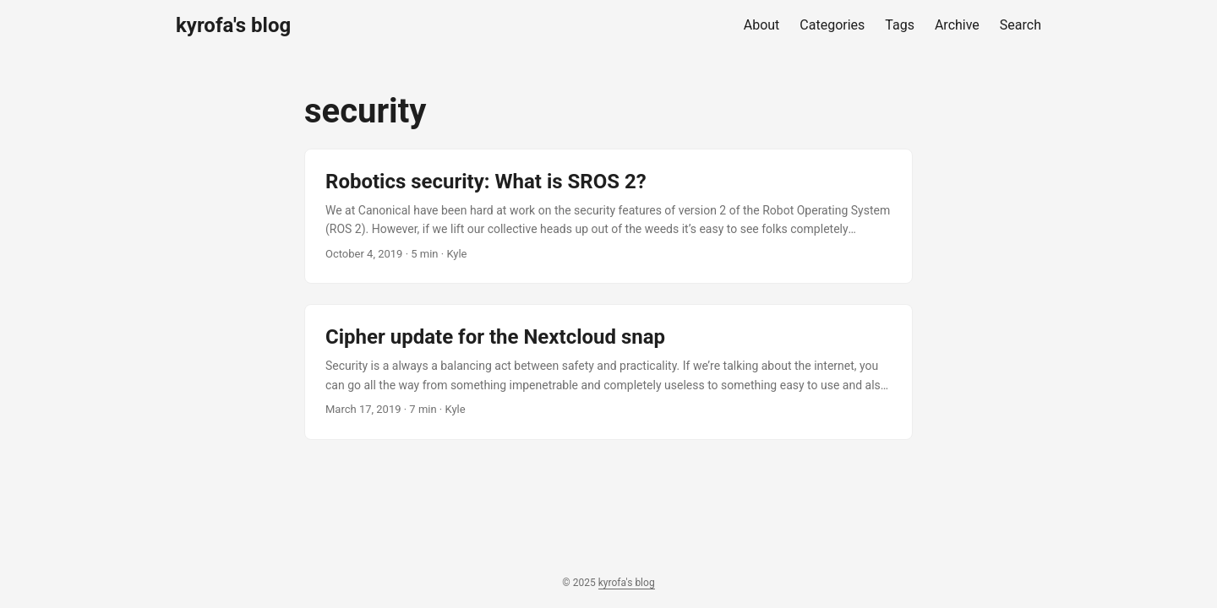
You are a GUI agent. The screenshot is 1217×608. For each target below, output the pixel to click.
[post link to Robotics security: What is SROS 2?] (608, 216)
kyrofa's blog (233, 25)
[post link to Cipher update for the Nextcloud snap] (608, 371)
